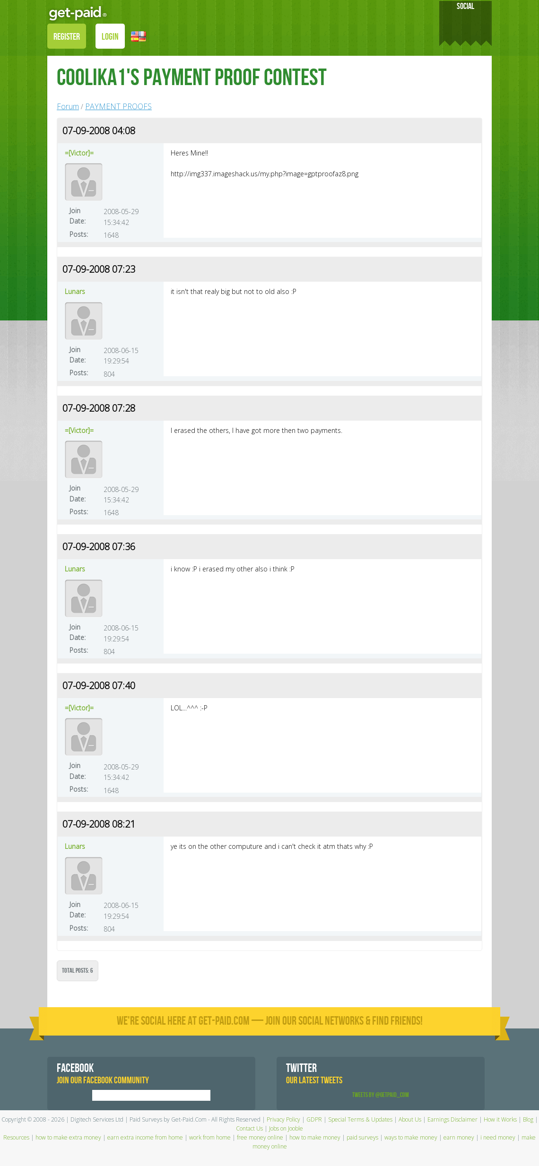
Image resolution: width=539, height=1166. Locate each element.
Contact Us (249, 1128)
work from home (210, 1137)
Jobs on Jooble (286, 1128)
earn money (458, 1137)
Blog (528, 1119)
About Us (410, 1119)
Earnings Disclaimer (452, 1119)
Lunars (75, 291)
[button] (138, 36)
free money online (260, 1137)
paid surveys (362, 1137)
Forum (68, 106)
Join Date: (78, 215)
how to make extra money (68, 1137)
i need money (497, 1137)
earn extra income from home (145, 1137)
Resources (16, 1137)
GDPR (314, 1119)
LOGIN (110, 37)
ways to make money (410, 1137)
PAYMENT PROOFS (118, 106)
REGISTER (66, 37)
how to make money (314, 1137)
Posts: (79, 234)
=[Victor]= (79, 152)
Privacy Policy (283, 1119)
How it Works (500, 1119)
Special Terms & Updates (360, 1119)
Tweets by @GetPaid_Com (380, 1095)
